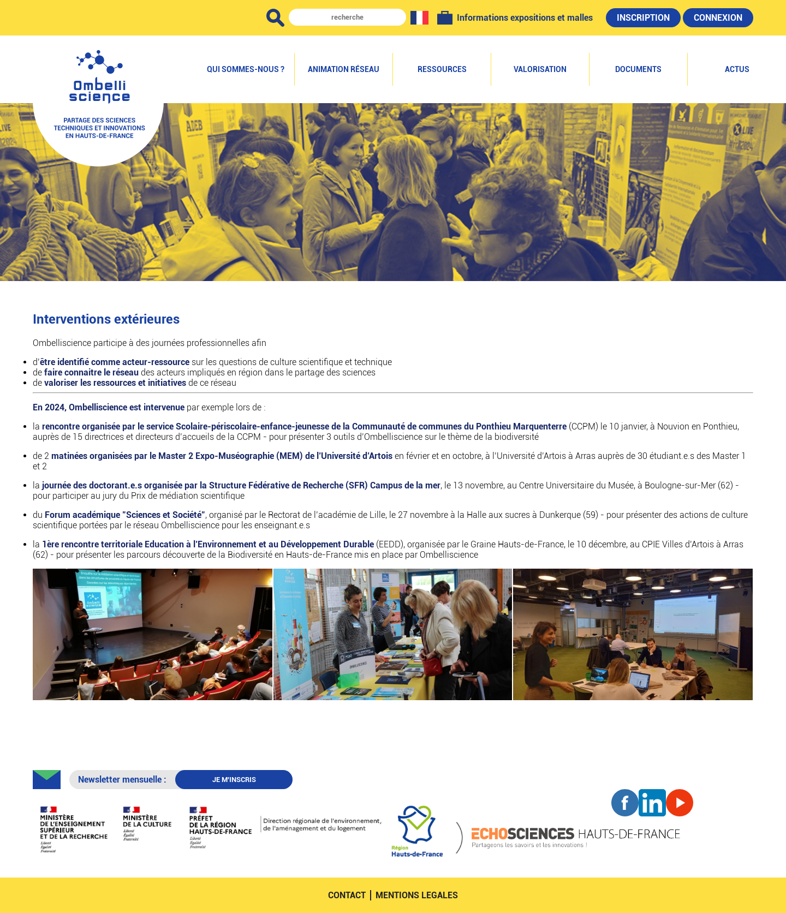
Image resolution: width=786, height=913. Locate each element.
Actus (737, 69)
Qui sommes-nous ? (245, 69)
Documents (638, 69)
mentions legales (417, 895)
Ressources (442, 69)
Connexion (718, 18)
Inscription (643, 18)
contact (347, 895)
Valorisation (540, 69)
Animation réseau (343, 69)
